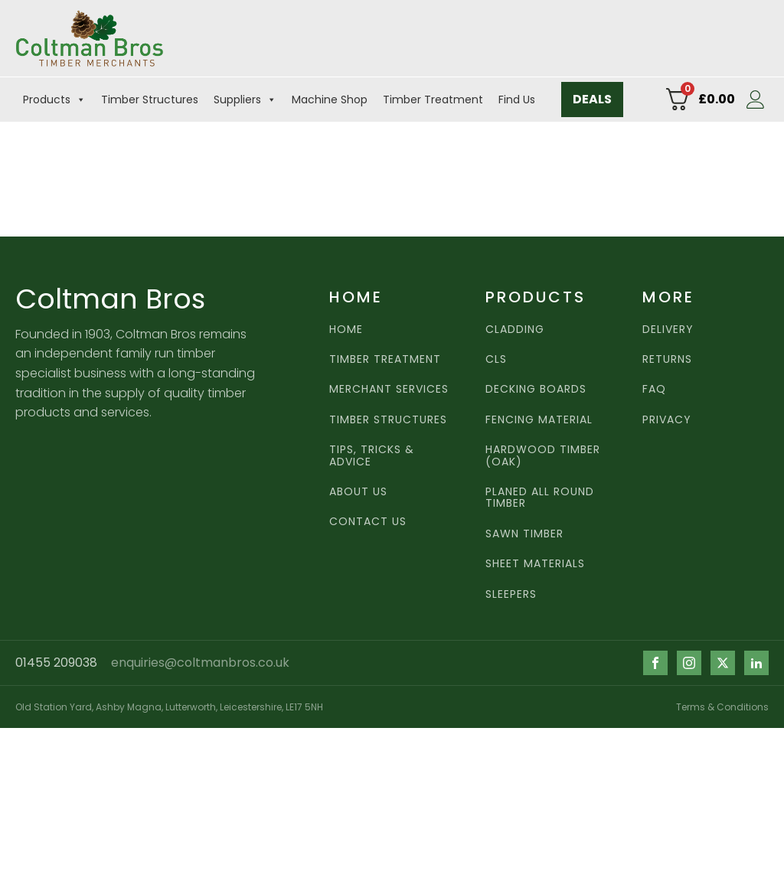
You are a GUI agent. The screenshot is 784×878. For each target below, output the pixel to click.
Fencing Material (539, 420)
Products (54, 99)
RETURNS (667, 359)
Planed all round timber (539, 498)
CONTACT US (368, 521)
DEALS (592, 99)
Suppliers (245, 99)
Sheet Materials (535, 564)
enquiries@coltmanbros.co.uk (200, 662)
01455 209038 (56, 662)
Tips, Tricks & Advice (371, 456)
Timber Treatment (433, 99)
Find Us (516, 99)
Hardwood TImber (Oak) (542, 456)
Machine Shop (330, 99)
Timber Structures (149, 99)
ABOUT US (358, 492)
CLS (496, 359)
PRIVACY (666, 420)
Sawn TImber (524, 534)
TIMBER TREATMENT (385, 359)
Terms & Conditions (722, 706)
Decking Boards (535, 389)
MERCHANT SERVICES (389, 389)
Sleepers (511, 594)
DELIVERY (668, 329)
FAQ (654, 389)
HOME (346, 329)
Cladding (514, 329)
